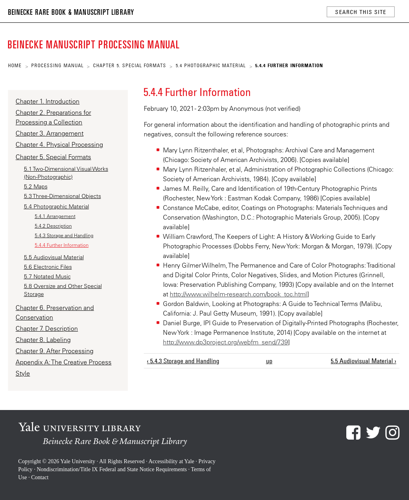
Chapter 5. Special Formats (129, 65)
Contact (40, 477)
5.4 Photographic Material (211, 65)
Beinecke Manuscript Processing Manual (95, 44)
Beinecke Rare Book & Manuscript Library (71, 11)
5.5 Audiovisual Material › (363, 361)
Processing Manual (57, 65)
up (269, 361)
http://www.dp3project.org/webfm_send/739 (225, 342)
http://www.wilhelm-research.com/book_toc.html (238, 294)
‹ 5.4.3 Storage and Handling (183, 361)
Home (15, 65)
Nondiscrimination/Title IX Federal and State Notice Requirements (112, 469)
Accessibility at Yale (172, 461)
